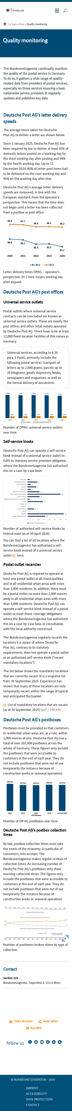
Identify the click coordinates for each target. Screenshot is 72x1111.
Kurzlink (36, 1028)
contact (33, 1105)
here (20, 555)
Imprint (32, 1088)
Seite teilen (50, 1021)
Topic (14, 24)
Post (21, 24)
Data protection (39, 1099)
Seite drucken (23, 1021)
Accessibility (36, 1093)
